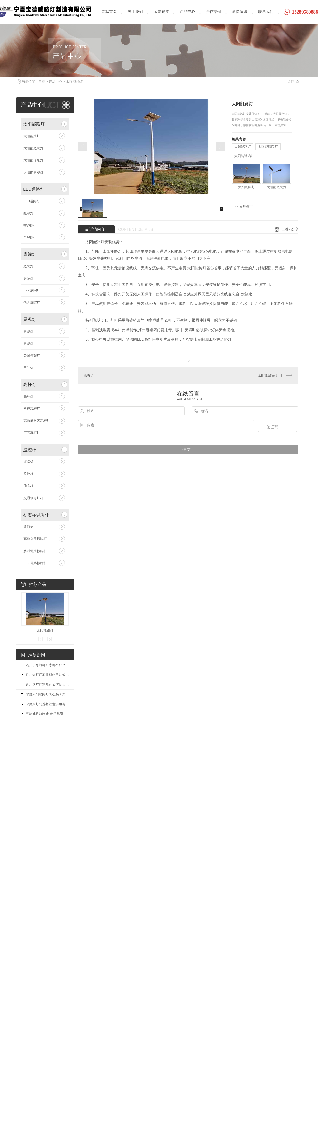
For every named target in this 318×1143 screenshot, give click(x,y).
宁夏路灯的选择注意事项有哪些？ (47, 704)
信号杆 (28, 486)
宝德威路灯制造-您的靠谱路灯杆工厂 (47, 714)
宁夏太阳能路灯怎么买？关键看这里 (47, 694)
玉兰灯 (28, 368)
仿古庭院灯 (31, 302)
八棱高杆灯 (31, 408)
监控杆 (29, 449)
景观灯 (29, 319)
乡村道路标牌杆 (35, 551)
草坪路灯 (30, 237)
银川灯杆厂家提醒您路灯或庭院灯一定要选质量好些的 (47, 675)
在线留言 (244, 207)
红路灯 (28, 461)
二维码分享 (290, 229)
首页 (41, 81)
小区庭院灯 (31, 290)
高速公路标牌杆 (35, 539)
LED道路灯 (33, 189)
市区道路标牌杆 (35, 563)
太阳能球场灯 (33, 160)
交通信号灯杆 (33, 498)
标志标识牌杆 (36, 514)
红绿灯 (28, 213)
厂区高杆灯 (31, 433)
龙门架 (28, 527)
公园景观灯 (31, 355)
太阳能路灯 (74, 81)
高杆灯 (29, 384)
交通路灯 (30, 225)
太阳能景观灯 (33, 172)
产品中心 (55, 81)
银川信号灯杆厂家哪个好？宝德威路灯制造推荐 (47, 665)
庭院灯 (29, 254)
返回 (293, 82)
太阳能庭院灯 (33, 148)
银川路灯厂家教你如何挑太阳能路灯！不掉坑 (47, 684)
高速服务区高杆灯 (36, 421)
